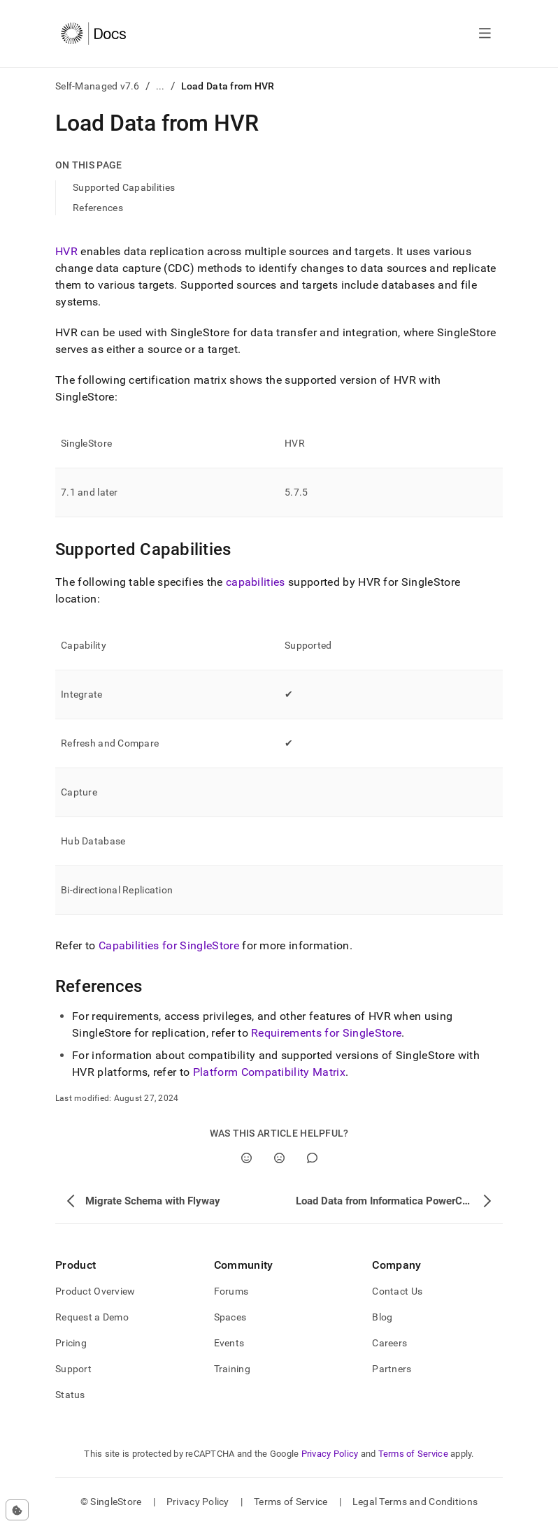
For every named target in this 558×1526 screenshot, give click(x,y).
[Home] (93, 33)
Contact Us (397, 1291)
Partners (391, 1368)
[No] (279, 1158)
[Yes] (246, 1158)
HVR (66, 251)
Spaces (230, 1317)
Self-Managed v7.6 (97, 86)
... (160, 86)
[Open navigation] (485, 33)
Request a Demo (92, 1317)
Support (73, 1368)
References (98, 207)
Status (70, 1394)
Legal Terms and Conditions (415, 1501)
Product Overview (95, 1291)
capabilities (255, 582)
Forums (231, 1291)
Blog (382, 1317)
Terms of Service (413, 1453)
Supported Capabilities (124, 187)
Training (232, 1368)
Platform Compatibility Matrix (269, 1072)
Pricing (71, 1342)
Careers (389, 1342)
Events (229, 1342)
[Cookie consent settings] (17, 1509)
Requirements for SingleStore (326, 1032)
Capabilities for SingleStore (169, 945)
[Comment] (312, 1158)
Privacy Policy (330, 1453)
